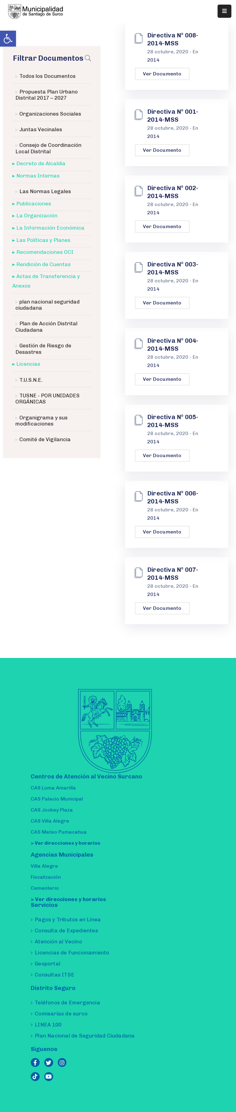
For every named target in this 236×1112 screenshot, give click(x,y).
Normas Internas (38, 176)
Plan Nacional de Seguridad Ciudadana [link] (85, 1036)
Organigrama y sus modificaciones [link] (41, 421)
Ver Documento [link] (162, 74)
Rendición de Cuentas (43, 264)
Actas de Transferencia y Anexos (46, 281)
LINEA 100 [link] (48, 1025)
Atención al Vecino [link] (58, 941)
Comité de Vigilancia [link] (45, 440)
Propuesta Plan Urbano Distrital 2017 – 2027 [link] (46, 95)
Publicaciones (33, 204)
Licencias (28, 364)
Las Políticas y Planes (43, 240)
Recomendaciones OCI (44, 252)
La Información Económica (50, 228)
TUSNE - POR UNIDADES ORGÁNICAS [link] (47, 398)
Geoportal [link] (47, 964)
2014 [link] (153, 60)
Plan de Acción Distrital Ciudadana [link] (46, 327)
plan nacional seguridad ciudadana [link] (47, 305)
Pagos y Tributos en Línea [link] (68, 919)
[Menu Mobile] (224, 11)
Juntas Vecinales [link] (40, 129)
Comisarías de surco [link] (61, 1014)
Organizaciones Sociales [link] (50, 114)
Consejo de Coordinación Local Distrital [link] (48, 148)
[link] (8, 39)
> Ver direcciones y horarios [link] (65, 843)
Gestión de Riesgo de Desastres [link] (43, 348)
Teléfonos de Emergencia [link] (67, 1002)
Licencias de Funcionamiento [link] (72, 953)
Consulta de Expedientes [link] (66, 930)
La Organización (36, 216)
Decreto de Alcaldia (40, 164)
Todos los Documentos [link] (47, 76)
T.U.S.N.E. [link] (30, 380)
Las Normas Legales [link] (45, 192)
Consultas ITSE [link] (54, 975)
